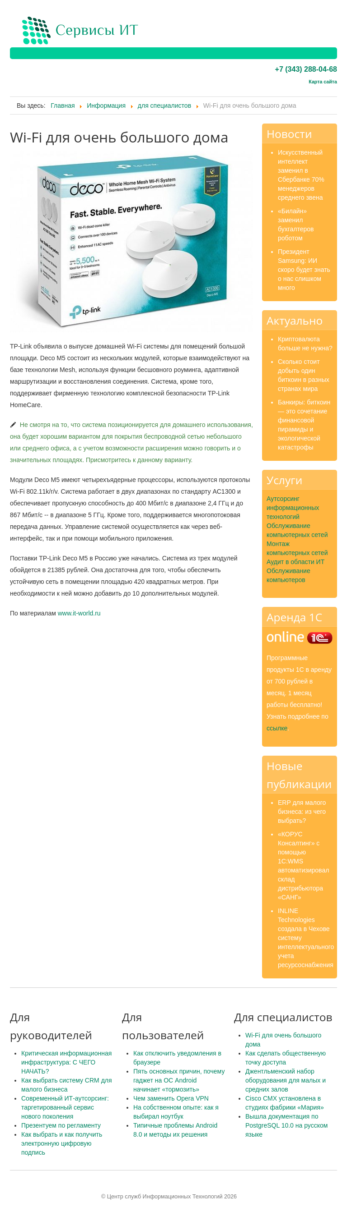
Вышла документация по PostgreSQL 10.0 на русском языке (286, 1125)
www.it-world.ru (79, 613)
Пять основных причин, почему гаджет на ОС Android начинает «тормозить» (179, 1080)
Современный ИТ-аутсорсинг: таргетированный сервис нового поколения (65, 1107)
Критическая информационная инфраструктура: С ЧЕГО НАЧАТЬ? (66, 1062)
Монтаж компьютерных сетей (297, 548)
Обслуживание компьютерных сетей (297, 530)
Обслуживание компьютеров (288, 575)
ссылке (277, 728)
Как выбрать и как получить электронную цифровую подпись (61, 1143)
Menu (330, 30)
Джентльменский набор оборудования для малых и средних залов (285, 1080)
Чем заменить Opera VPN (171, 1098)
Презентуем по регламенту (61, 1125)
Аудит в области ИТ (295, 561)
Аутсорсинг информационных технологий (293, 507)
